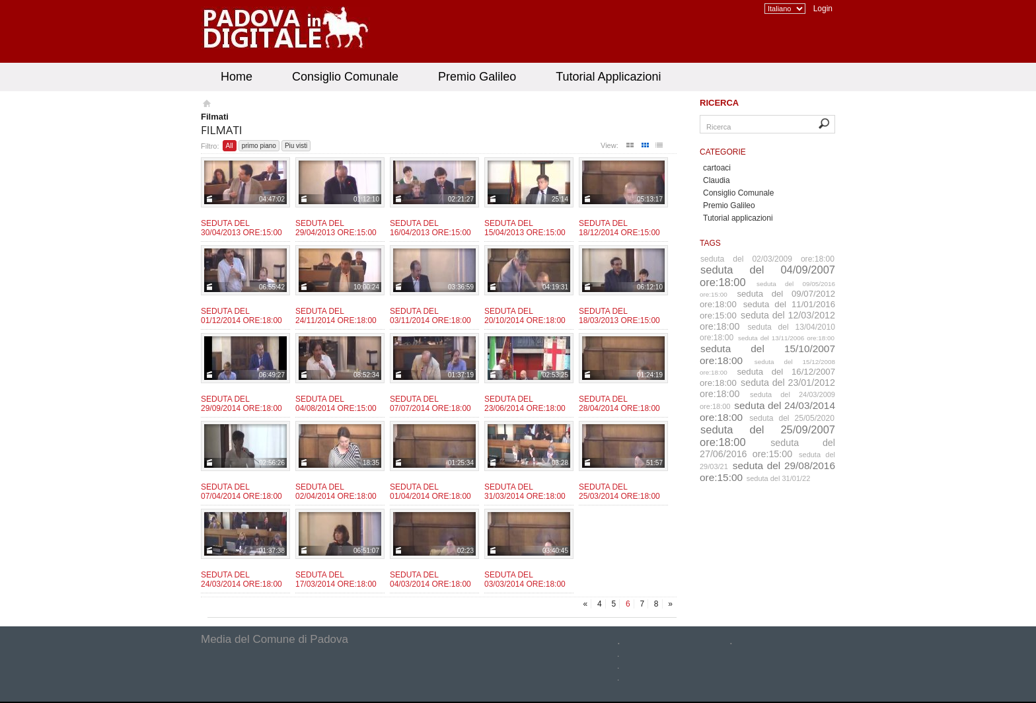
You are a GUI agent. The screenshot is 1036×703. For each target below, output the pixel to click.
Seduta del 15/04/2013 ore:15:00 (525, 228)
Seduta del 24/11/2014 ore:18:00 (336, 316)
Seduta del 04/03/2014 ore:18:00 (430, 579)
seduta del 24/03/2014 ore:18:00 (767, 411)
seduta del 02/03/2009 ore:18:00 (767, 259)
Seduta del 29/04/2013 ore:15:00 (336, 228)
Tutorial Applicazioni (608, 76)
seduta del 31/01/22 (779, 478)
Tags (710, 243)
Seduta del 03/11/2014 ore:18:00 (430, 316)
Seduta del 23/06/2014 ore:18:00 (525, 403)
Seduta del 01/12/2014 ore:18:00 (241, 316)
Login (822, 8)
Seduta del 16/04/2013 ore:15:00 (430, 228)
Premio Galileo (477, 76)
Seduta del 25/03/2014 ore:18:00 (619, 491)
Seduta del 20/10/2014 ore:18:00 (525, 316)
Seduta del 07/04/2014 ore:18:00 (241, 491)
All (229, 145)
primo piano (259, 145)
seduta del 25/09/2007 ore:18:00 (767, 436)
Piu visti (296, 145)
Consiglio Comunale (345, 76)
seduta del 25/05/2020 (791, 418)
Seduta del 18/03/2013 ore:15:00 (619, 316)
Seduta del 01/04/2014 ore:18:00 (430, 491)
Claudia (716, 180)
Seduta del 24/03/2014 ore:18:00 (241, 579)
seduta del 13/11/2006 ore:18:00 (786, 338)
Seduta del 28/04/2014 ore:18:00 (619, 403)
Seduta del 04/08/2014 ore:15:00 (336, 403)
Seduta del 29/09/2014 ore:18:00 (241, 403)
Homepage (206, 105)
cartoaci (717, 167)
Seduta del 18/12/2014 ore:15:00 (619, 228)
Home (236, 76)
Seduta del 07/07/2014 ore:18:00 (430, 403)
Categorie (723, 152)
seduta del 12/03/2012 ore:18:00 (767, 321)
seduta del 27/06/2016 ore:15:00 (767, 448)
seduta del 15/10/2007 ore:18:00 (767, 354)
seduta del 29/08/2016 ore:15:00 (767, 471)
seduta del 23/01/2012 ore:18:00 (767, 388)
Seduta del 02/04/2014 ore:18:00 (336, 491)
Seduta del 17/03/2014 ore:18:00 (336, 579)
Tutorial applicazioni (738, 218)
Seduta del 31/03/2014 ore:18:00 (525, 491)
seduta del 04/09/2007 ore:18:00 (767, 276)
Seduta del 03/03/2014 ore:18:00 (525, 579)
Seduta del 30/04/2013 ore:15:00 (241, 228)
